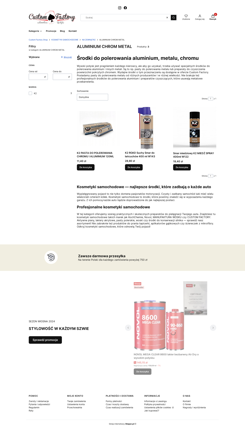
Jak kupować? (151, 410)
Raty (31, 410)
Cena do (57, 71)
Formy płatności (114, 401)
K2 (35, 93)
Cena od (33, 71)
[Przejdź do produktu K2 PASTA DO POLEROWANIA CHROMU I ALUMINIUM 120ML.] (98, 128)
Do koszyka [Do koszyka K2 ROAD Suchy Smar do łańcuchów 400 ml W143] (134, 167)
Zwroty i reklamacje (39, 401)
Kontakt (187, 401)
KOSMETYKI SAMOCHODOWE (64, 40)
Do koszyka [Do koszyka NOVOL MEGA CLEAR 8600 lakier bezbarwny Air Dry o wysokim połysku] (142, 371)
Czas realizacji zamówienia (119, 407)
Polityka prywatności (154, 404)
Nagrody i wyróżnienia (194, 407)
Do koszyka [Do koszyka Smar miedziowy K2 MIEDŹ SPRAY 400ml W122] (182, 167)
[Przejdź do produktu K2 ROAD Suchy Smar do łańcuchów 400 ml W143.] (146, 128)
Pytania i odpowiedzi (39, 404)
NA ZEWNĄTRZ (89, 40)
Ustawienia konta (76, 404)
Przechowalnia (74, 407)
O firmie (187, 404)
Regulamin (34, 407)
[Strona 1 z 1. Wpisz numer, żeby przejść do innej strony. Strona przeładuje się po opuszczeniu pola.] (210, 98)
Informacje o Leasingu (155, 401)
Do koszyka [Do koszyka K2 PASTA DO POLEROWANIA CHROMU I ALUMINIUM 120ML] (86, 167)
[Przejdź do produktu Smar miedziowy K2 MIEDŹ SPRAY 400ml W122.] (194, 128)
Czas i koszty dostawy (117, 404)
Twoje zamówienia (76, 401)
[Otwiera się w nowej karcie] (119, 7)
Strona (205, 98)
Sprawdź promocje (45, 340)
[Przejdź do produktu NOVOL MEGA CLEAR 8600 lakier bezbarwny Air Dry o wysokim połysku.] (171, 316)
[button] (173, 17)
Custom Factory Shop (38, 40)
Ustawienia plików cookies (158, 407)
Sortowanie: (83, 91)
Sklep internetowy (121, 424)
